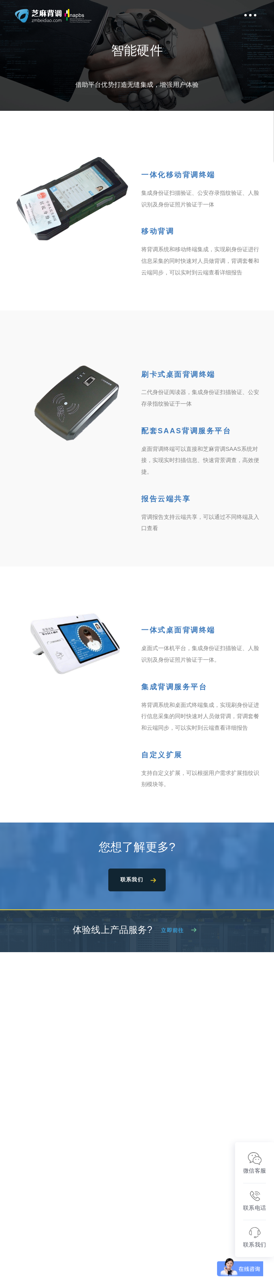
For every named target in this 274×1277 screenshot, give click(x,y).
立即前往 (172, 932)
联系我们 (131, 880)
